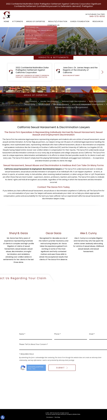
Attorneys (17, 21)
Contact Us (54, 25)
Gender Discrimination (91, 101)
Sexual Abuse (71, 104)
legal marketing (61, 414)
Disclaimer (49, 417)
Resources (98, 21)
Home (6, 21)
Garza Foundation (79, 21)
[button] (101, 72)
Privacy (69, 368)
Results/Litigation (57, 21)
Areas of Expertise (35, 21)
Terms (73, 368)
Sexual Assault (86, 104)
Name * (62, 334)
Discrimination (73, 101)
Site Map (57, 417)
